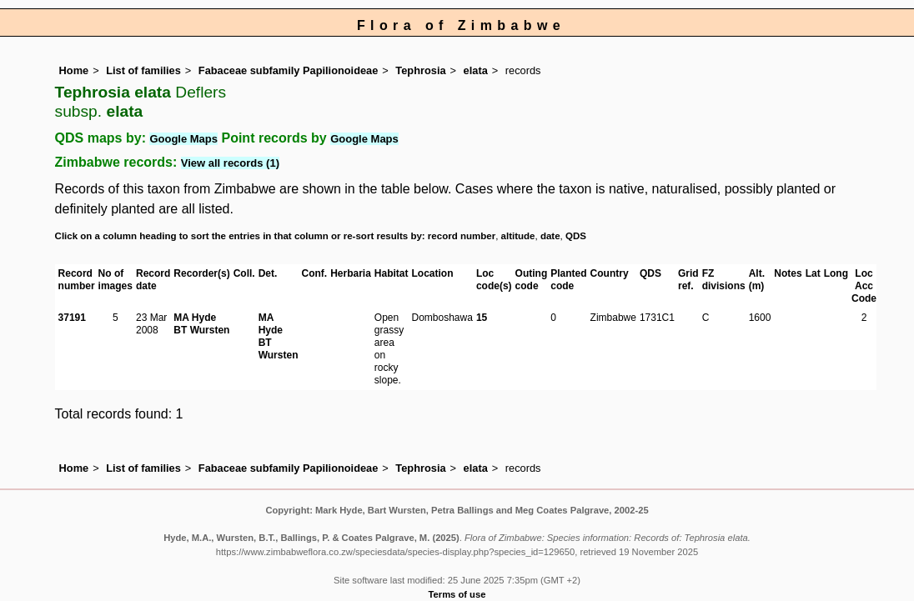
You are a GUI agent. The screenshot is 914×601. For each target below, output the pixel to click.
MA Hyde (194, 317)
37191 (72, 317)
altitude (518, 236)
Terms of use (457, 594)
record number (461, 236)
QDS (575, 236)
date (550, 236)
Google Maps (183, 139)
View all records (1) (230, 163)
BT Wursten (201, 330)
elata (476, 70)
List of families (143, 70)
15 (481, 317)
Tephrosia (420, 70)
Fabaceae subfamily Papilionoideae (288, 70)
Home (74, 70)
